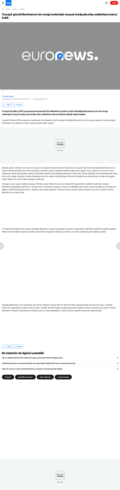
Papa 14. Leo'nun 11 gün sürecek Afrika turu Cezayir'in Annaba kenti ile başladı (32, 369)
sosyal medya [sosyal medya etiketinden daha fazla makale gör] (63, 377)
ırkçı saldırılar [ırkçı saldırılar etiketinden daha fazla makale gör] (45, 377)
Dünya (15, 9)
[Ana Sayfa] (2, 9)
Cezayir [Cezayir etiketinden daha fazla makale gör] (8, 377)
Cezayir (22, 9)
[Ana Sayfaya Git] (8, 3)
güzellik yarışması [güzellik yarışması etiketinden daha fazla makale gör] (25, 377)
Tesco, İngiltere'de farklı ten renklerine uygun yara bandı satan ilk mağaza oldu (32, 358)
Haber (8, 9)
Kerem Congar (9, 96)
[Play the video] (60, 56)
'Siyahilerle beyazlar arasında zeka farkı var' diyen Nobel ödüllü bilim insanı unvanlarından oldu (38, 363)
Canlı (114, 3)
